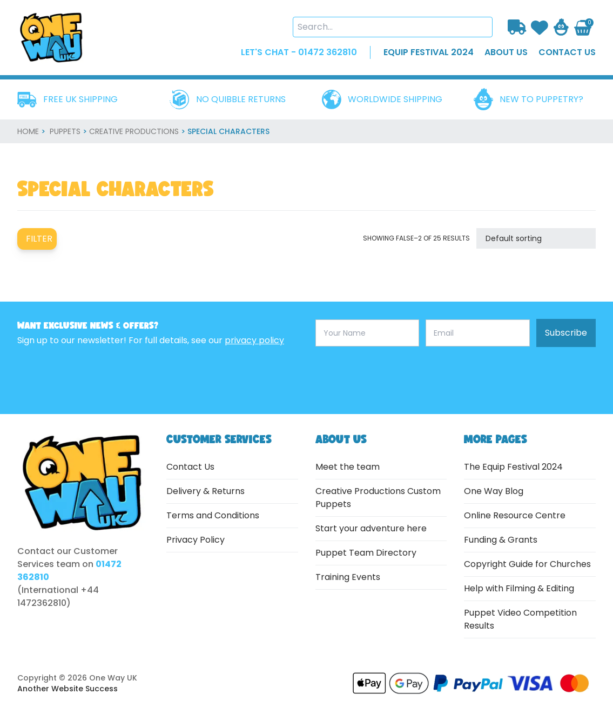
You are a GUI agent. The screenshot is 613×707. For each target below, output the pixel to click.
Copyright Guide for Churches (527, 564)
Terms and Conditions (212, 515)
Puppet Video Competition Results (520, 619)
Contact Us (190, 467)
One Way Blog (493, 491)
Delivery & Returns (205, 491)
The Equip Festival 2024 (513, 467)
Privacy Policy (195, 539)
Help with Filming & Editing (519, 588)
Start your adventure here (371, 528)
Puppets (65, 131)
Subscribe (566, 332)
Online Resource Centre (514, 515)
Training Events (347, 577)
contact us (567, 52)
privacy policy (254, 340)
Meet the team (347, 467)
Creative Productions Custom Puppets (378, 497)
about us (506, 52)
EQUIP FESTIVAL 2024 (428, 52)
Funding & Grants (500, 539)
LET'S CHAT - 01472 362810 (299, 52)
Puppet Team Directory (365, 552)
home (28, 131)
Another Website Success (67, 688)
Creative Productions (134, 131)
